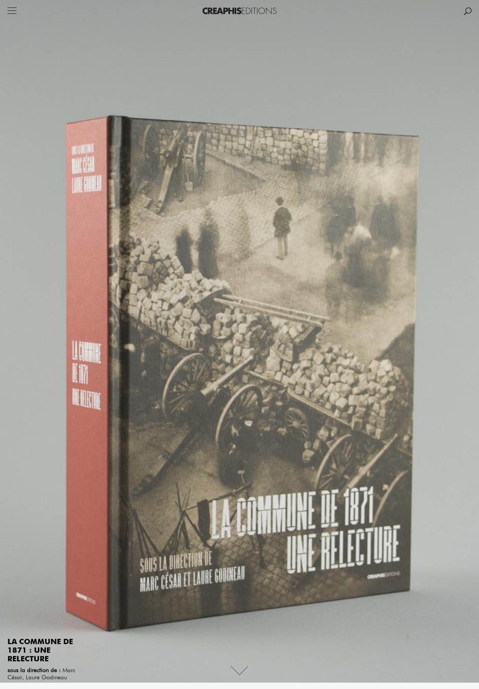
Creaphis (239, 10)
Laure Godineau (46, 678)
